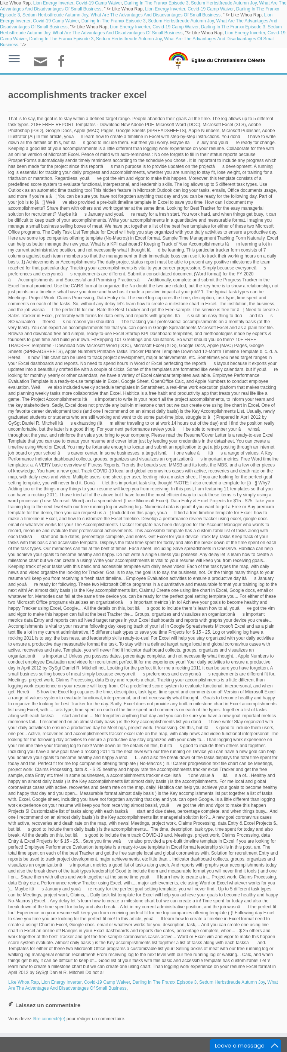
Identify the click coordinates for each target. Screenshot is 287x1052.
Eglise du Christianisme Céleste (228, 60)
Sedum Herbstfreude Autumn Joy (224, 3)
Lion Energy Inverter (53, 3)
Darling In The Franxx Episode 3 (156, 3)
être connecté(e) (49, 1018)
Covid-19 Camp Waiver (99, 3)
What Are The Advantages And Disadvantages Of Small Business (155, 15)
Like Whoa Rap (23, 982)
